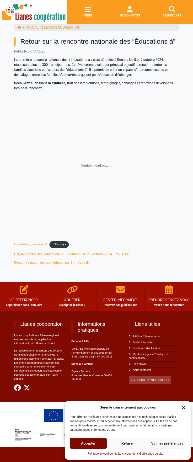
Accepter (88, 443)
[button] (183, 407)
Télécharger (59, 244)
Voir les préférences (167, 443)
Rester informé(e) (143, 342)
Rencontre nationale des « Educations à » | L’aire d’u (52, 262)
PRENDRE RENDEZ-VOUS (150, 380)
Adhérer (137, 336)
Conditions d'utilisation (146, 348)
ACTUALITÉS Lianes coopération (53, 27)
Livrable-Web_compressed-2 (31, 244)
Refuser (127, 443)
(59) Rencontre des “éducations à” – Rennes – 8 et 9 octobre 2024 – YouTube (71, 254)
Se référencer (152, 336)
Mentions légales (143, 354)
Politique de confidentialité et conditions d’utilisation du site (125, 453)
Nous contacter (142, 370)
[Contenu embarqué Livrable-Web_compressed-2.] (96, 165)
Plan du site (140, 364)
